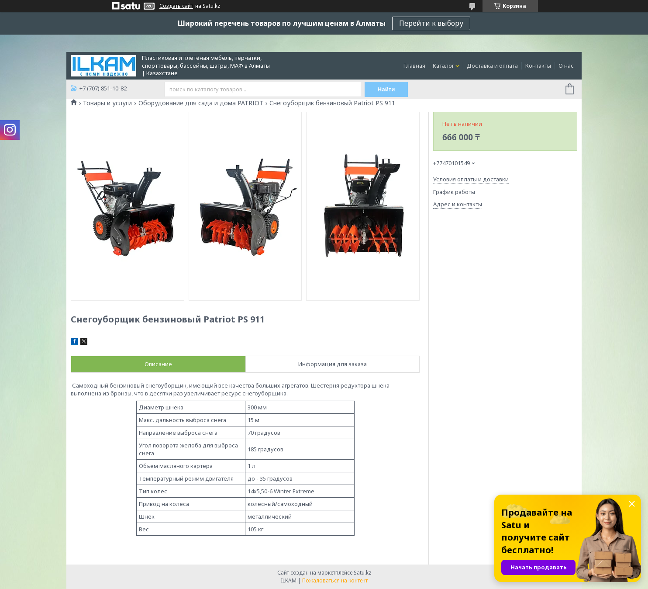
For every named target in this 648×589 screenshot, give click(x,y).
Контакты (538, 65)
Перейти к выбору (431, 23)
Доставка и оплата (492, 65)
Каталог (443, 65)
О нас (566, 65)
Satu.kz (362, 572)
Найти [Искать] (386, 89)
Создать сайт (176, 6)
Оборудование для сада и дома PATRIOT (200, 103)
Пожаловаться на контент (335, 580)
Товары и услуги (107, 103)
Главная (414, 65)
